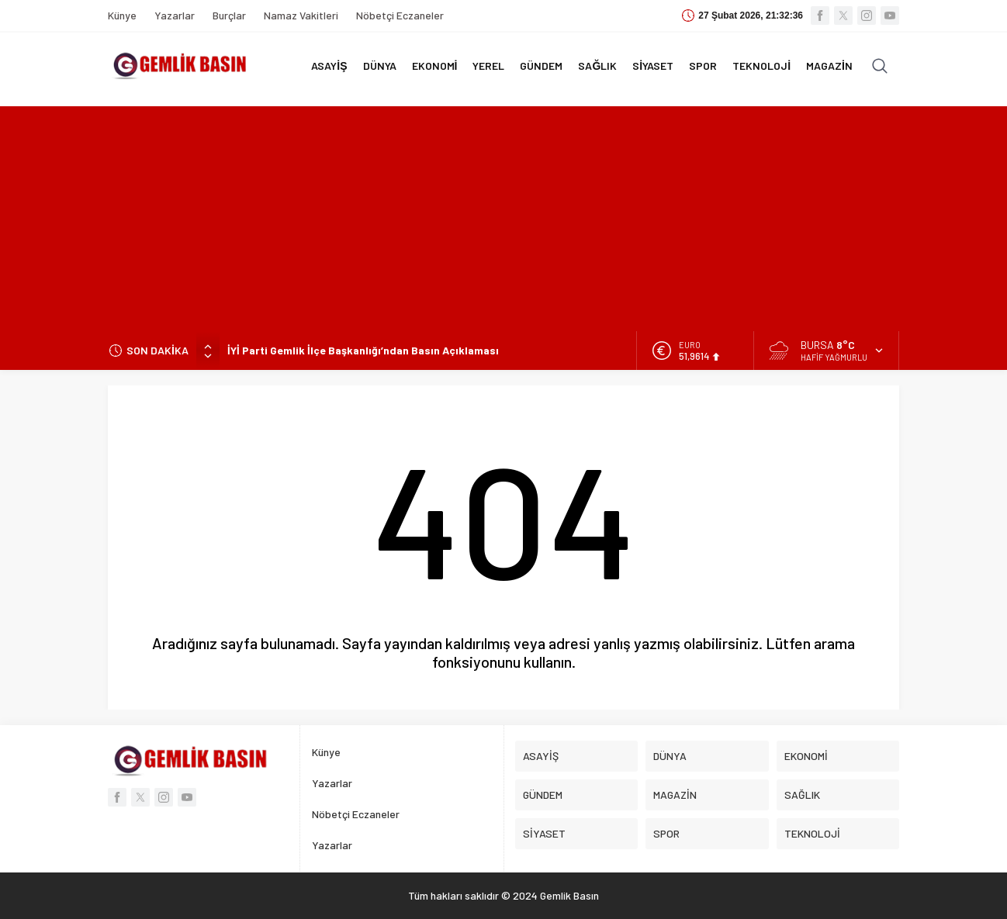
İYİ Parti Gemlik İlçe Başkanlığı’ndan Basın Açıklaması (363, 350)
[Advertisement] (503, 214)
